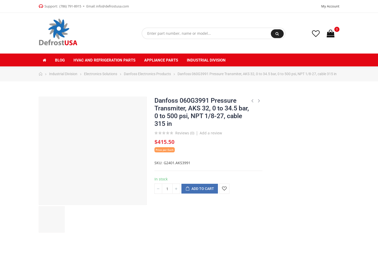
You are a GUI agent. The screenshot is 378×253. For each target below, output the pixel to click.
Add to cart (199, 189)
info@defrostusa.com (112, 6)
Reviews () (184, 133)
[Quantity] (167, 189)
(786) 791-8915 (70, 6)
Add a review (211, 132)
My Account (330, 6)
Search (277, 34)
